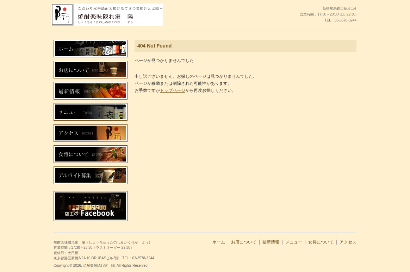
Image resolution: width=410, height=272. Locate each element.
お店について (243, 242)
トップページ (172, 90)
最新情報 (270, 242)
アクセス (348, 242)
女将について (321, 242)
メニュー (293, 242)
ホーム (218, 242)
